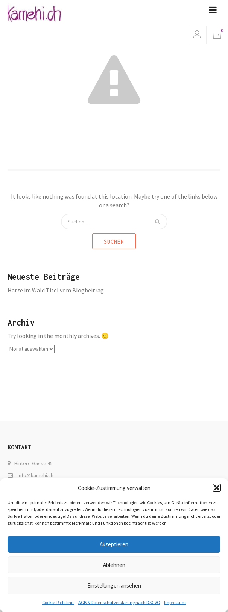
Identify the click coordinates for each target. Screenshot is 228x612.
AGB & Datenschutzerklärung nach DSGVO (119, 602)
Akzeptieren (114, 544)
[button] (216, 487)
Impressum (175, 602)
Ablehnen (114, 564)
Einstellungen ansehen (114, 585)
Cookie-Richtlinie (58, 602)
